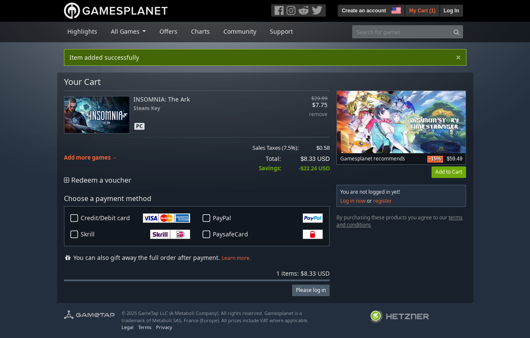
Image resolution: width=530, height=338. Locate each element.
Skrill (136, 234)
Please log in (311, 290)
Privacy (164, 327)
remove (318, 114)
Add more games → (90, 157)
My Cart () (422, 11)
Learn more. (236, 258)
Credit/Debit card (136, 218)
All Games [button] (126, 31)
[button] (395, 9)
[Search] (456, 31)
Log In (451, 11)
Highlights (82, 31)
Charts (200, 31)
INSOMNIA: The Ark (161, 99)
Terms (144, 327)
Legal (127, 327)
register (382, 201)
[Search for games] (401, 31)
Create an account (364, 11)
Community (239, 31)
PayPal (268, 218)
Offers (168, 31)
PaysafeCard (268, 234)
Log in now (352, 201)
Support (281, 31)
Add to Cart (448, 171)
